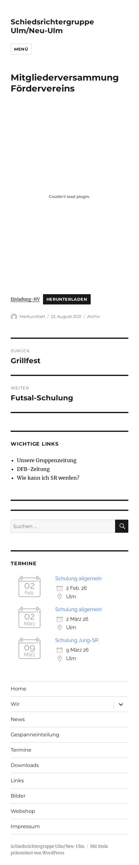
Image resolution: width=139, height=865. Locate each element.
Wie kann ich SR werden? (48, 478)
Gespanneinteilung (35, 735)
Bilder (18, 796)
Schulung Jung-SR (76, 640)
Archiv (93, 316)
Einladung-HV (25, 299)
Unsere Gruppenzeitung (47, 460)
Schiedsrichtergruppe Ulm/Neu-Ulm (52, 26)
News (18, 719)
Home (18, 689)
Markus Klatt (32, 316)
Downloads (25, 765)
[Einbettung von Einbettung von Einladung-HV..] (69, 196)
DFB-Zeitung (33, 469)
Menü (21, 49)
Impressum (25, 826)
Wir (15, 704)
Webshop (23, 811)
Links (17, 780)
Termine (21, 750)
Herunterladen (66, 299)
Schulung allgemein (78, 578)
